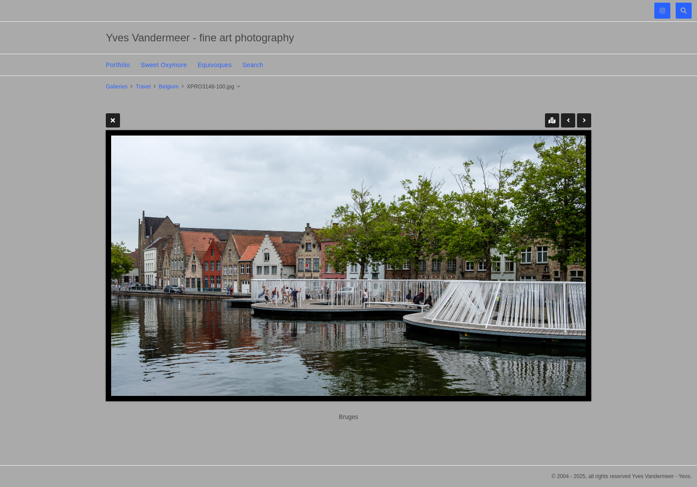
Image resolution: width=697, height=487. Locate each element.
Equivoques (215, 64)
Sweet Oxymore (164, 64)
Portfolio (118, 64)
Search (252, 64)
